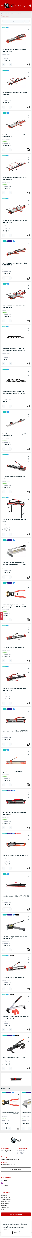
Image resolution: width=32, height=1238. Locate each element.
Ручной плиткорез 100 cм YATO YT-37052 (15, 896)
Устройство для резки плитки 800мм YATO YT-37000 (14, 50)
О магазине (4, 1195)
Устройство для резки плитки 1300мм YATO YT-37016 (14, 221)
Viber (3, 1183)
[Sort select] (13, 21)
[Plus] (10, 64)
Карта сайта (4, 1205)
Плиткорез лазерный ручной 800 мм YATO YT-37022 (14, 689)
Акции (2, 1209)
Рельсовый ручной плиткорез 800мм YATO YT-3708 (14, 813)
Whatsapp (4, 1185)
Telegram (4, 1180)
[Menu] (2, 6)
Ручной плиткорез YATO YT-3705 (12, 772)
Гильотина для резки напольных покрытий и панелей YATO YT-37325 (14, 563)
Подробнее (6, 1229)
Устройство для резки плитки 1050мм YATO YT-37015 (14, 307)
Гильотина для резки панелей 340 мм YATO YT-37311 (14, 937)
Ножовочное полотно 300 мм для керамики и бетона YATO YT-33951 (13, 392)
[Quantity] (7, 64)
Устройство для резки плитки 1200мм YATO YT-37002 (14, 264)
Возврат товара (5, 1203)
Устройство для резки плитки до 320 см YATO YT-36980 (15, 435)
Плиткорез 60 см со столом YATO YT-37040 (14, 520)
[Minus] (4, 64)
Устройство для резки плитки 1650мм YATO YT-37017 (14, 136)
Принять (16, 1232)
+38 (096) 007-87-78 (7, 1151)
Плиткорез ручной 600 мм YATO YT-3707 (15, 731)
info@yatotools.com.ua (8, 1164)
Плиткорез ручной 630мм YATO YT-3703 (15, 855)
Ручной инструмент (8, 13)
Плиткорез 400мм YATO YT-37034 (13, 977)
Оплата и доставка (5, 1197)
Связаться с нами (5, 1201)
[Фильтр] (1, 616)
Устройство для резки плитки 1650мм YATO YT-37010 (14, 178)
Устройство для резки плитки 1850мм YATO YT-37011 (14, 93)
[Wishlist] (28, 31)
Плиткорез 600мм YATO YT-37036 (13, 647)
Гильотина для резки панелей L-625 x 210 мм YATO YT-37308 (15, 1017)
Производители (5, 1207)
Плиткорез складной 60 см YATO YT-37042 (14, 477)
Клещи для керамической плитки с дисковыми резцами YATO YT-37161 (14, 606)
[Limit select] (27, 21)
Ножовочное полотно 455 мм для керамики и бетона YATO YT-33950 (13, 349)
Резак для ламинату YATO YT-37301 (14, 1057)
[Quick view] (28, 29)
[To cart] (28, 64)
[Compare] (28, 34)
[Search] (27, 6)
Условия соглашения (6, 1199)
